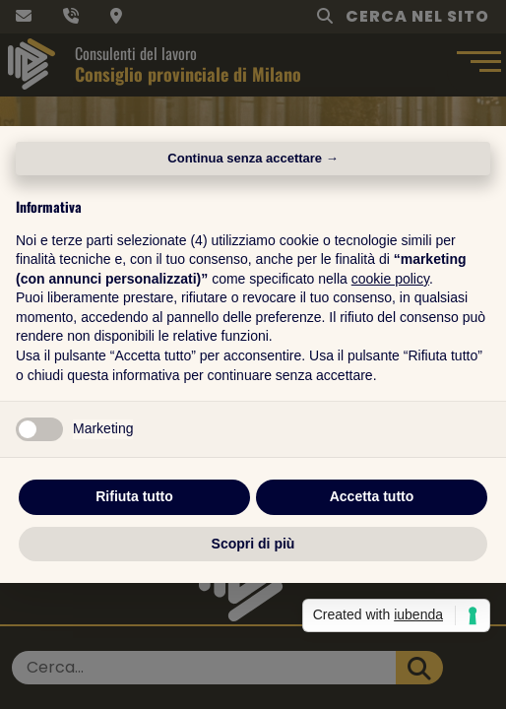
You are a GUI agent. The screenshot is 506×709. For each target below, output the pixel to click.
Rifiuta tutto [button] (134, 496)
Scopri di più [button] (253, 543)
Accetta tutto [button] (372, 496)
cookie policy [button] (390, 279)
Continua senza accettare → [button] (252, 158)
